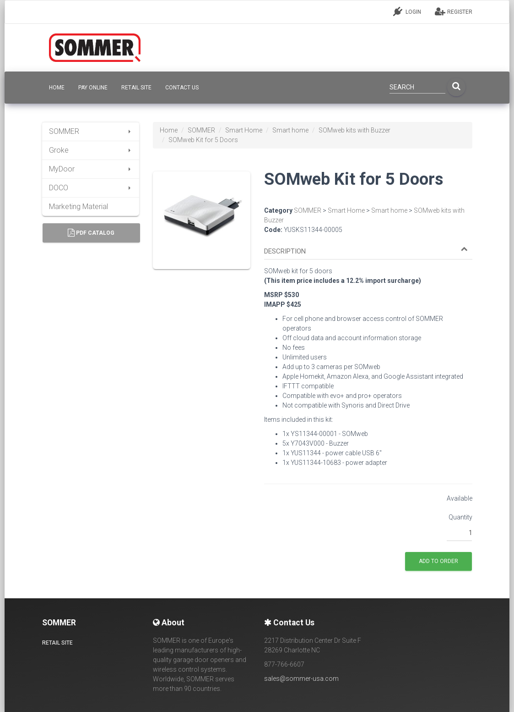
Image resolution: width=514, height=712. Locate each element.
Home (169, 130)
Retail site (136, 87)
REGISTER (453, 11)
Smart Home (243, 130)
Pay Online (93, 87)
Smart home (290, 130)
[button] (366, 251)
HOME (57, 87)
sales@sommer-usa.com (301, 678)
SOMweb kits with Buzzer (354, 130)
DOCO (91, 187)
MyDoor (91, 169)
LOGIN (407, 11)
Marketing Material (78, 206)
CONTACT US (182, 87)
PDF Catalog (91, 233)
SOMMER (91, 131)
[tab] (368, 247)
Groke (91, 150)
